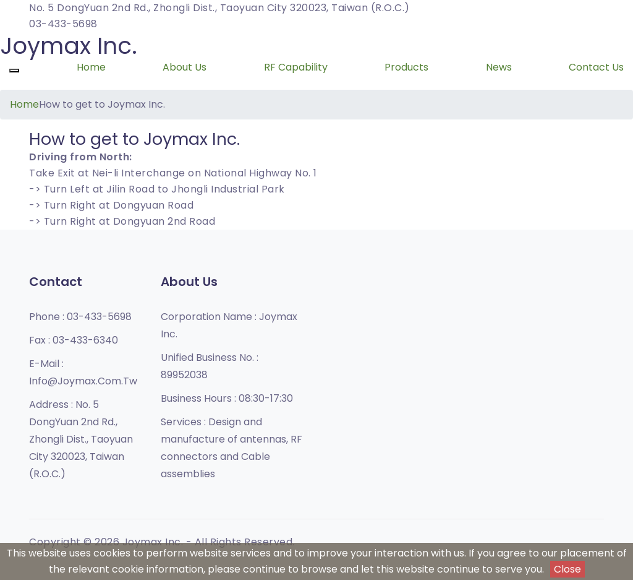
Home (91, 67)
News (499, 67)
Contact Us (596, 67)
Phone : (80, 316)
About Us (184, 67)
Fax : (73, 340)
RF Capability (296, 67)
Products (406, 67)
